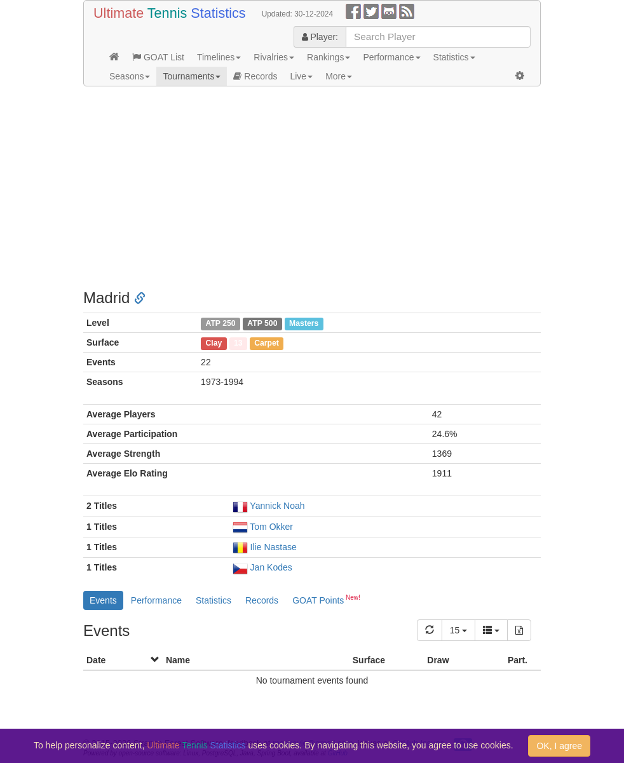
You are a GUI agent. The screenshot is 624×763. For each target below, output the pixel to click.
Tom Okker (271, 527)
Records (255, 76)
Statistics (454, 57)
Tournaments (191, 76)
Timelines (219, 57)
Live (301, 76)
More (338, 76)
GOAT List (158, 57)
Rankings (328, 57)
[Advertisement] (312, 188)
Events (103, 600)
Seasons (129, 76)
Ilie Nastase (273, 547)
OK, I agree (559, 746)
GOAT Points (326, 599)
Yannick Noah (277, 506)
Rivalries (274, 57)
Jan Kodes (271, 567)
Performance (391, 57)
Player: (320, 37)
